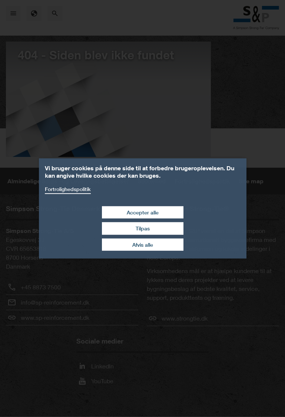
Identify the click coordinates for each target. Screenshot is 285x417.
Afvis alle (142, 245)
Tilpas (143, 228)
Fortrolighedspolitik (68, 189)
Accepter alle (143, 212)
